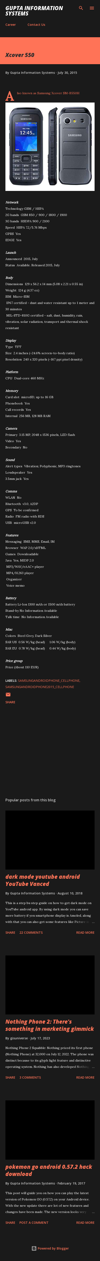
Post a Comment (34, 1222)
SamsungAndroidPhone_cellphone (48, 680)
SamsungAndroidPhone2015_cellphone (39, 687)
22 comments (31, 932)
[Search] (81, 8)
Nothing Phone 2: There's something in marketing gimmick (49, 1025)
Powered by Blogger (50, 1248)
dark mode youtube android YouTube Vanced (42, 880)
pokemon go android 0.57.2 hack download (48, 1170)
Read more (85, 932)
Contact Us (36, 24)
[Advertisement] (50, 751)
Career (10, 24)
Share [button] (10, 702)
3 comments (30, 1077)
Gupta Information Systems (34, 10)
